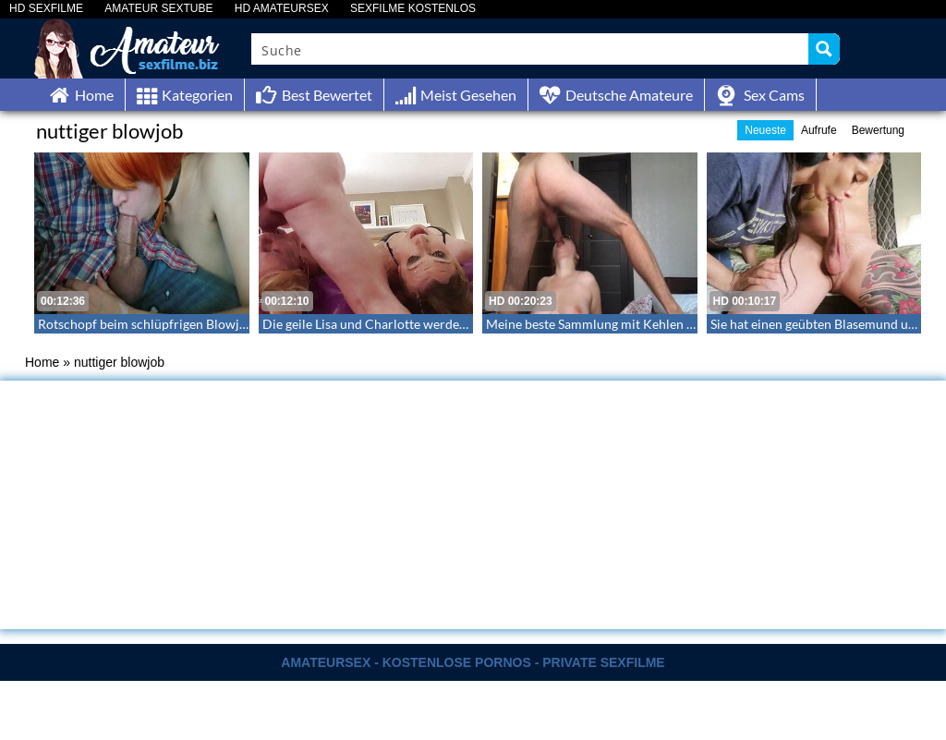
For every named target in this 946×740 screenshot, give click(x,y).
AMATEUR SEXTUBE (158, 8)
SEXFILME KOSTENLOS (413, 8)
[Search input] (530, 49)
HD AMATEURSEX (282, 8)
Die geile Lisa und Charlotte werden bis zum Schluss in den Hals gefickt (463, 324)
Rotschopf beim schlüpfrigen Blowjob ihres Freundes (190, 324)
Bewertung (878, 130)
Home (42, 362)
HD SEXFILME (46, 8)
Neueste (765, 130)
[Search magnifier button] (824, 49)
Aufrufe (819, 130)
